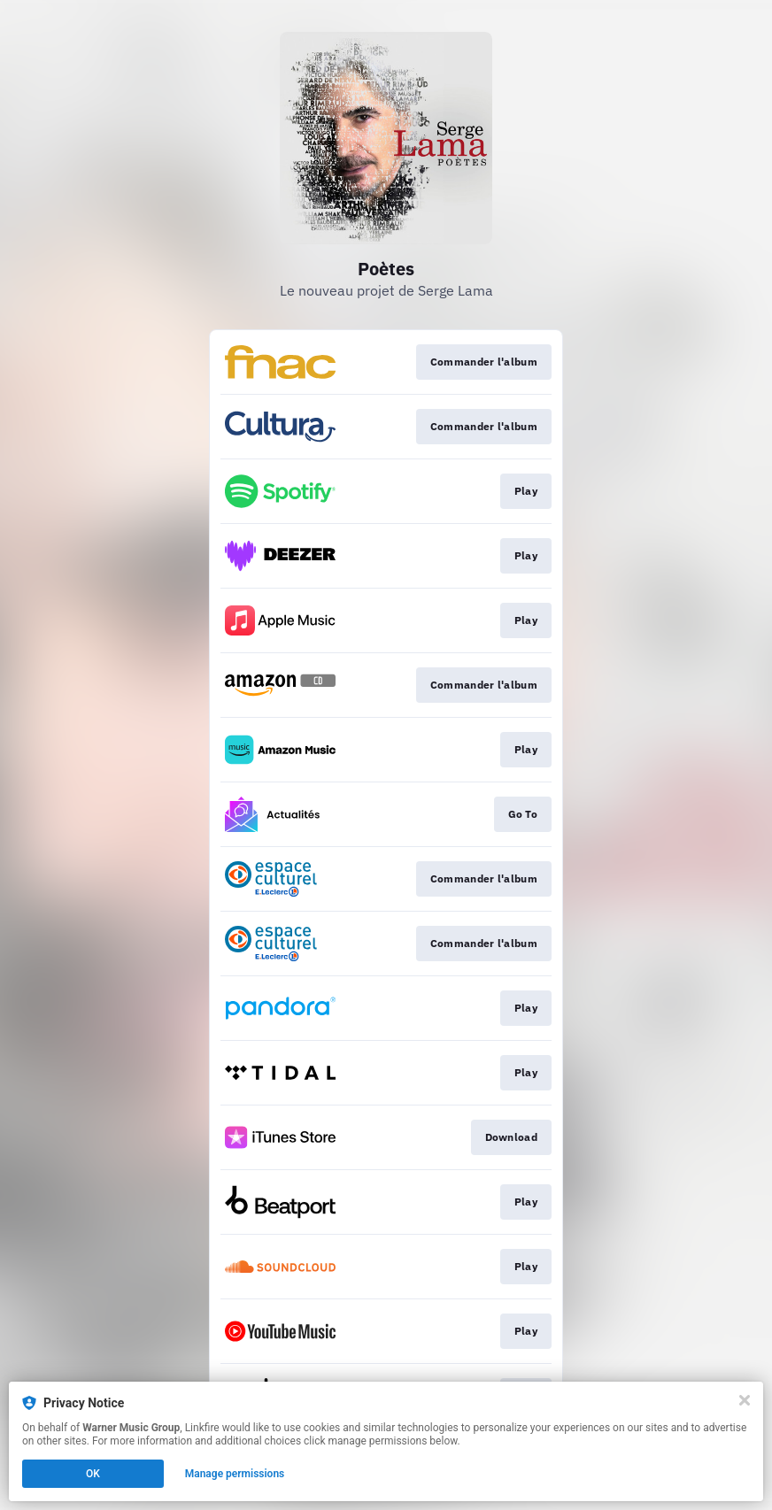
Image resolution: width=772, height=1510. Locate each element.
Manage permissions (235, 1474)
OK (93, 1474)
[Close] (744, 1400)
